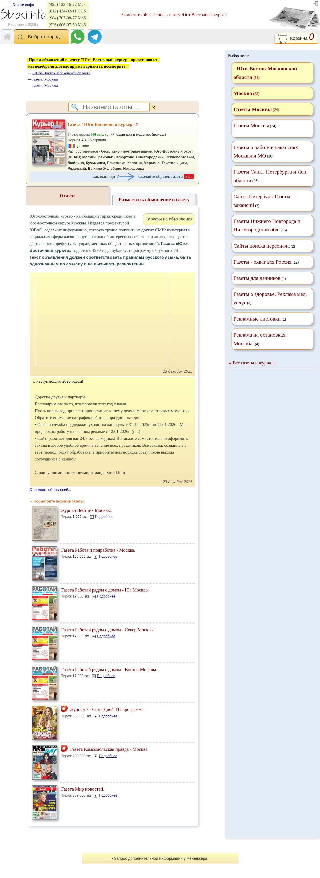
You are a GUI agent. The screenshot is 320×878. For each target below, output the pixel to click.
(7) (262, 201)
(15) (267, 225)
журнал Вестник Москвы (86, 510)
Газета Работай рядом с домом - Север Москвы (107, 629)
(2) (264, 246)
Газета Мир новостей (82, 788)
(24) (255, 125)
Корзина (296, 38)
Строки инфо (23, 5)
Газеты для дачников (257, 278)
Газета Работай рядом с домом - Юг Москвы (105, 589)
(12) (266, 262)
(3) (270, 298)
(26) (271, 176)
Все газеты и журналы (255, 362)
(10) (266, 151)
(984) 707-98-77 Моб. (68, 18)
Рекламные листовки (257, 319)
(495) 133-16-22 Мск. (68, 4)
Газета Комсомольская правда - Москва (104, 749)
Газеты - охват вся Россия (263, 262)
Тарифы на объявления (169, 219)
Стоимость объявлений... (50, 490)
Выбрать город (41, 37)
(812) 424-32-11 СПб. (68, 11)
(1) (260, 319)
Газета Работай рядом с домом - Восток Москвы (108, 669)
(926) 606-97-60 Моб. (68, 24)
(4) (260, 278)
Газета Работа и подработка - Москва (97, 550)
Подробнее (104, 517)
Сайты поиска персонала (262, 246)
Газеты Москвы (253, 109)
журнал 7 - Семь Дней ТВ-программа (102, 709)
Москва (243, 93)
